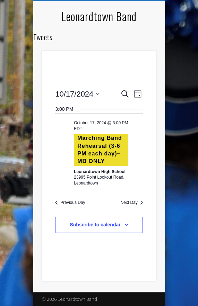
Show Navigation (139, 62)
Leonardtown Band (99, 16)
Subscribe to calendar (95, 224)
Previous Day (70, 202)
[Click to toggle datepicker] (77, 94)
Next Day (131, 202)
